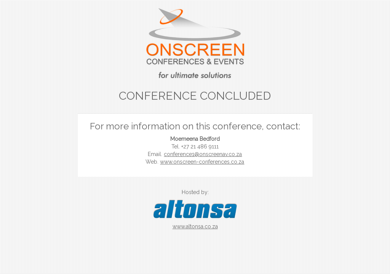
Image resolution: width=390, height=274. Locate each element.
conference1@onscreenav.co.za (203, 154)
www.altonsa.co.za (195, 226)
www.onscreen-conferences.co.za (202, 162)
